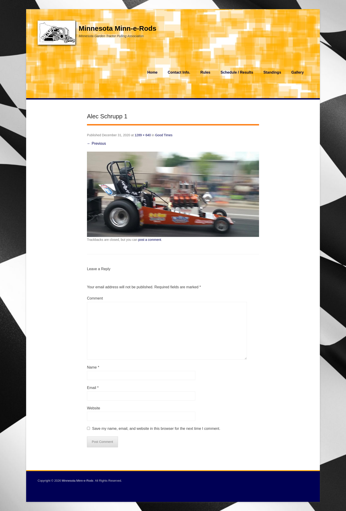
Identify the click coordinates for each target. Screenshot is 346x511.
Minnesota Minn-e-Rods (117, 28)
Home (152, 72)
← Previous (96, 143)
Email (93, 388)
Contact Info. (179, 72)
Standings (272, 72)
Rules (205, 72)
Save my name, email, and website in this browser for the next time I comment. (156, 428)
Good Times (163, 135)
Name (93, 367)
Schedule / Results (236, 72)
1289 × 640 (143, 135)
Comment (95, 298)
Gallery (297, 72)
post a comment (149, 240)
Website (93, 408)
